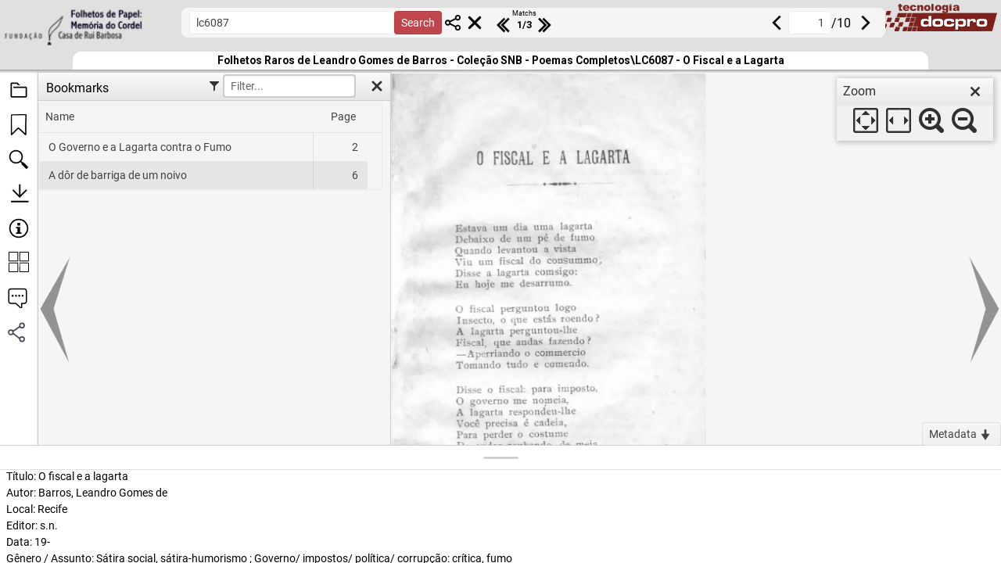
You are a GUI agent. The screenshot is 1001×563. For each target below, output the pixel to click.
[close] (975, 91)
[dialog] (915, 109)
